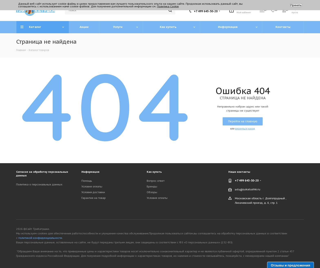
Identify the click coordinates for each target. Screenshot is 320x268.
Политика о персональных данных (39, 184)
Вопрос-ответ (155, 181)
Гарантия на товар (93, 198)
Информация (90, 172)
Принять (296, 5)
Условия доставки (93, 192)
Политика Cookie (168, 6)
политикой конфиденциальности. (40, 238)
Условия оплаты (91, 186)
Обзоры (152, 192)
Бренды (152, 186)
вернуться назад (245, 128)
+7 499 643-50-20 (206, 11)
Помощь (86, 181)
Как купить (154, 172)
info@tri (240, 189)
